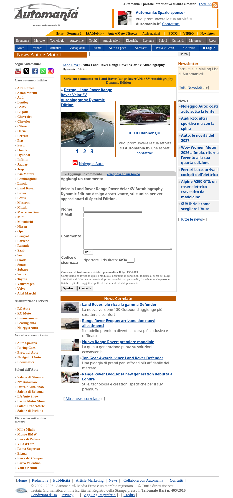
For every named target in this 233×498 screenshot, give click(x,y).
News (113, 480)
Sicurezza (189, 48)
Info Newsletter (198, 87)
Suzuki (22, 274)
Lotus (21, 198)
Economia (22, 40)
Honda (22, 150)
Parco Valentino (29, 463)
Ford (21, 145)
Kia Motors (25, 174)
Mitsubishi (25, 222)
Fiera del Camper (30, 458)
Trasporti (37, 48)
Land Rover (26, 188)
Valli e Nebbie (27, 468)
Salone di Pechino (30, 410)
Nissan (22, 226)
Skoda (21, 260)
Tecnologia (57, 40)
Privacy (67, 495)
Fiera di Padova (29, 439)
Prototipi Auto (27, 352)
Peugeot (23, 236)
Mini (20, 217)
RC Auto (23, 308)
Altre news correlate (83, 386)
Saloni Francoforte (31, 406)
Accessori (141, 48)
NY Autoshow (27, 382)
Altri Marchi (26, 293)
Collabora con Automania (143, 480)
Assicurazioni (151, 33)
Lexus (21, 193)
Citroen (22, 126)
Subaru (22, 269)
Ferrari (22, 136)
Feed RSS (205, 4)
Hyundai (23, 155)
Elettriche (132, 40)
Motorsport (196, 40)
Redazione (40, 480)
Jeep (20, 169)
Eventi (96, 48)
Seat (20, 255)
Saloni (163, 40)
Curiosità (178, 40)
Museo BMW (27, 434)
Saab (21, 250)
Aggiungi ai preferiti (100, 495)
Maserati (23, 202)
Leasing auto (26, 323)
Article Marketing (90, 480)
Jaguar (22, 164)
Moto (20, 48)
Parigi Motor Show (31, 401)
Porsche (23, 241)
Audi (20, 97)
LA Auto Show (27, 396)
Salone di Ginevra (30, 377)
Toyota (22, 279)
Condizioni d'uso (44, 495)
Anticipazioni (111, 40)
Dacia (21, 131)
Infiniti (22, 159)
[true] (133, 54)
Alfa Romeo (25, 88)
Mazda (22, 207)
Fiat (20, 140)
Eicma (22, 453)
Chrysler (23, 121)
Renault (23, 245)
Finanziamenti (27, 318)
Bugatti (22, 112)
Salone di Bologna (30, 391)
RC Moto (24, 313)
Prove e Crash (165, 48)
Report (213, 40)
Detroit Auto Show (30, 387)
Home (59, 33)
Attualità (55, 48)
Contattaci (171, 23)
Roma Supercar (28, 448)
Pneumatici (25, 362)
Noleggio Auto (27, 327)
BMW (21, 107)
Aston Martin (27, 93)
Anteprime (77, 40)
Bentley (22, 102)
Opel (20, 231)
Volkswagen (26, 284)
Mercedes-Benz (28, 212)
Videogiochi (77, 48)
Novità (93, 40)
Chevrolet (24, 116)
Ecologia (148, 40)
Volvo (21, 288)
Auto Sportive (27, 343)
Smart (21, 265)
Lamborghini (27, 179)
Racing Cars (26, 348)
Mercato (39, 40)
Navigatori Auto (29, 357)
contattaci (150, 150)
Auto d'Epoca (117, 48)
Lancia (22, 183)
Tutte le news (196, 219)
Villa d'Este (25, 444)
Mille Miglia (26, 429)
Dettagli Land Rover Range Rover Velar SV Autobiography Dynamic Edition (88, 94)
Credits (129, 495)
